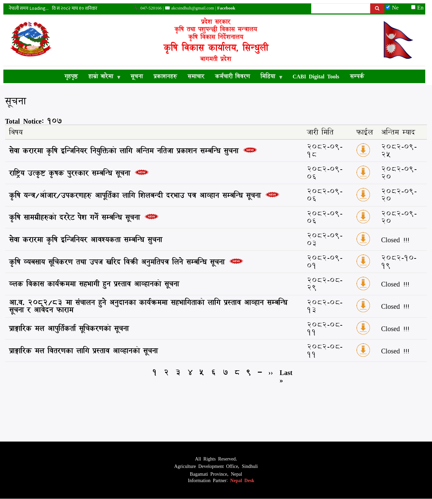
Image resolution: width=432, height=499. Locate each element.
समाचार (196, 76)
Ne (395, 7)
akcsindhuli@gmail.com (192, 7)
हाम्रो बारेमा (102, 77)
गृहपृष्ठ (71, 76)
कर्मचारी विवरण (232, 76)
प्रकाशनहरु (165, 76)
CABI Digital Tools (316, 76)
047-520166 (151, 7)
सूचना (137, 76)
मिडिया (269, 77)
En (417, 7)
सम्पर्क (357, 76)
